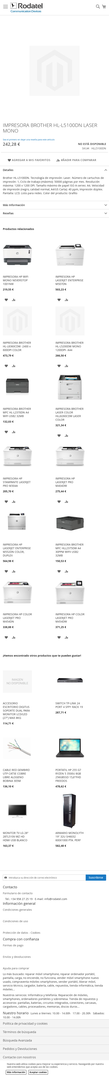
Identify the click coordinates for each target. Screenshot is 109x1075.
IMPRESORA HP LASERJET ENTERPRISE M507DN (69, 280)
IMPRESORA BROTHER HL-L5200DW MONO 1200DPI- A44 (69, 346)
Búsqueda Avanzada (17, 1040)
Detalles (8, 170)
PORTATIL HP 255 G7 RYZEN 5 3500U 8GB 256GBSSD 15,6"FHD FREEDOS (68, 775)
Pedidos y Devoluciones (20, 1049)
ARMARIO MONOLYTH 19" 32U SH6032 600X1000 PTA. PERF (69, 836)
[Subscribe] (96, 878)
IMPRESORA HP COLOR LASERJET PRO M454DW (70, 617)
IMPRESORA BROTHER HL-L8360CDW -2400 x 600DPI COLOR (17, 346)
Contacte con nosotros (19, 1057)
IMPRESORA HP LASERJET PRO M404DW (65, 482)
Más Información (14, 205)
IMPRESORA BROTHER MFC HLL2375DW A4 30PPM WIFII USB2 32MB (69, 550)
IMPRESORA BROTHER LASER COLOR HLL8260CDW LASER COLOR (69, 414)
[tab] (54, 170)
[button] (6, 299)
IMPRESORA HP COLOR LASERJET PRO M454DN (17, 617)
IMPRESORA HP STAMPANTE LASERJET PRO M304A (17, 482)
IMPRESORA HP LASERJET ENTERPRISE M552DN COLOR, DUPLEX (17, 550)
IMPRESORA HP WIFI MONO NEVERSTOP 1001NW (15, 280)
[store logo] (27, 8)
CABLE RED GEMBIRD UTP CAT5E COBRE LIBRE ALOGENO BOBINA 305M (16, 775)
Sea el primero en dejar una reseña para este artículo (29, 139)
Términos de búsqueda (19, 1032)
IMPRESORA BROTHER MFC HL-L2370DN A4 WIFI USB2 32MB (17, 412)
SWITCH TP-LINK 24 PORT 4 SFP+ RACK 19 (69, 705)
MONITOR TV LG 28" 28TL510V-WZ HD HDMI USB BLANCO (15, 836)
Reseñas (8, 213)
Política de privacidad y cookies (25, 1023)
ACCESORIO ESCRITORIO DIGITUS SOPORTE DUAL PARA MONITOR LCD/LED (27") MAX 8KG (16, 710)
